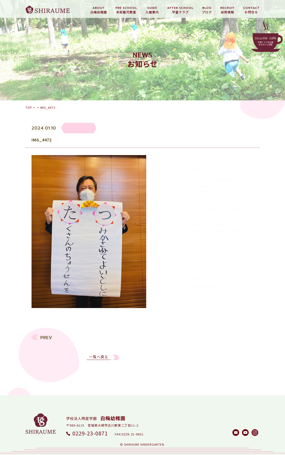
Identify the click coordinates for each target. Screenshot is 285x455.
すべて (198, 260)
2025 (197, 311)
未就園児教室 (204, 278)
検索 (244, 335)
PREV (46, 340)
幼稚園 (198, 269)
